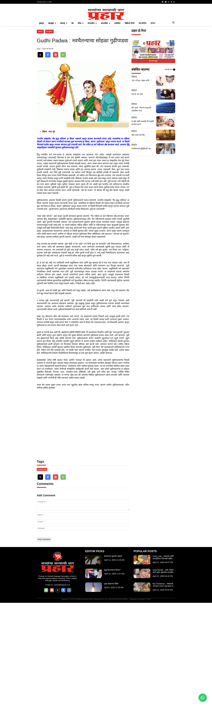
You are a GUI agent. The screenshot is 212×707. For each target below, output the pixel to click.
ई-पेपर (153, 61)
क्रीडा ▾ (80, 61)
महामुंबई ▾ (52, 61)
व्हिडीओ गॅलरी (129, 61)
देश (72, 61)
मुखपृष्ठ (41, 61)
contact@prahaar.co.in (62, 689)
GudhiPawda (42, 573)
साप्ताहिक (49, 69)
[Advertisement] (106, 25)
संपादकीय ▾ (92, 61)
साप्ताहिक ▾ (105, 61)
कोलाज (40, 69)
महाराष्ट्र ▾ (63, 61)
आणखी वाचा (170, 107)
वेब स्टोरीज (142, 61)
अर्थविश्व (117, 61)
